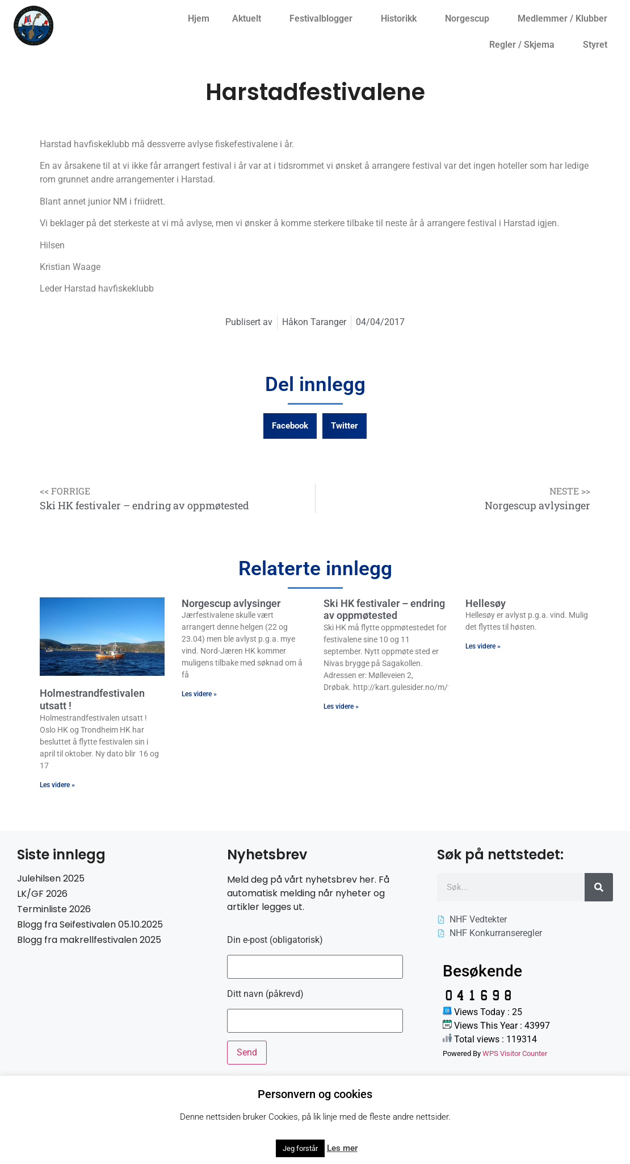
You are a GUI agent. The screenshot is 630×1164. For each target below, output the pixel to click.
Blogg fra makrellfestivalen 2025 (89, 939)
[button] (290, 426)
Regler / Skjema (524, 45)
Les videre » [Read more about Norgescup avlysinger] (199, 694)
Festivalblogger (323, 18)
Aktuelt (249, 18)
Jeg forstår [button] (300, 1148)
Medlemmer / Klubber (565, 18)
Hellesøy (485, 603)
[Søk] (599, 887)
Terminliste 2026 (54, 909)
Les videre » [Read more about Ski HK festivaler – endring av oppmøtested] (341, 706)
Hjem (198, 18)
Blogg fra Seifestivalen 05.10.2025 (90, 924)
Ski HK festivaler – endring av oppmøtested (384, 609)
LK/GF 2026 (42, 893)
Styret (598, 45)
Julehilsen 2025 (51, 878)
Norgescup (470, 18)
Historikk (401, 18)
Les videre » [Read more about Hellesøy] (483, 646)
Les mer (342, 1148)
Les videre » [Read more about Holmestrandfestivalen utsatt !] (57, 785)
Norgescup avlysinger (231, 603)
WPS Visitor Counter (514, 1053)
